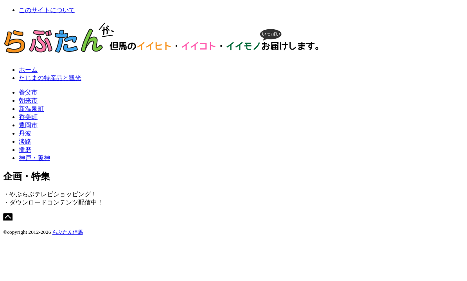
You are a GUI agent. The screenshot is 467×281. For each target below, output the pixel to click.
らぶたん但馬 (67, 232)
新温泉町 (31, 108)
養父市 (28, 92)
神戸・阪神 (34, 158)
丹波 (25, 133)
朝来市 (28, 100)
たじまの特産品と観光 (50, 78)
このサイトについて (47, 10)
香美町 (28, 117)
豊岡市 (28, 125)
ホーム (28, 69)
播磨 (25, 149)
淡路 (25, 141)
